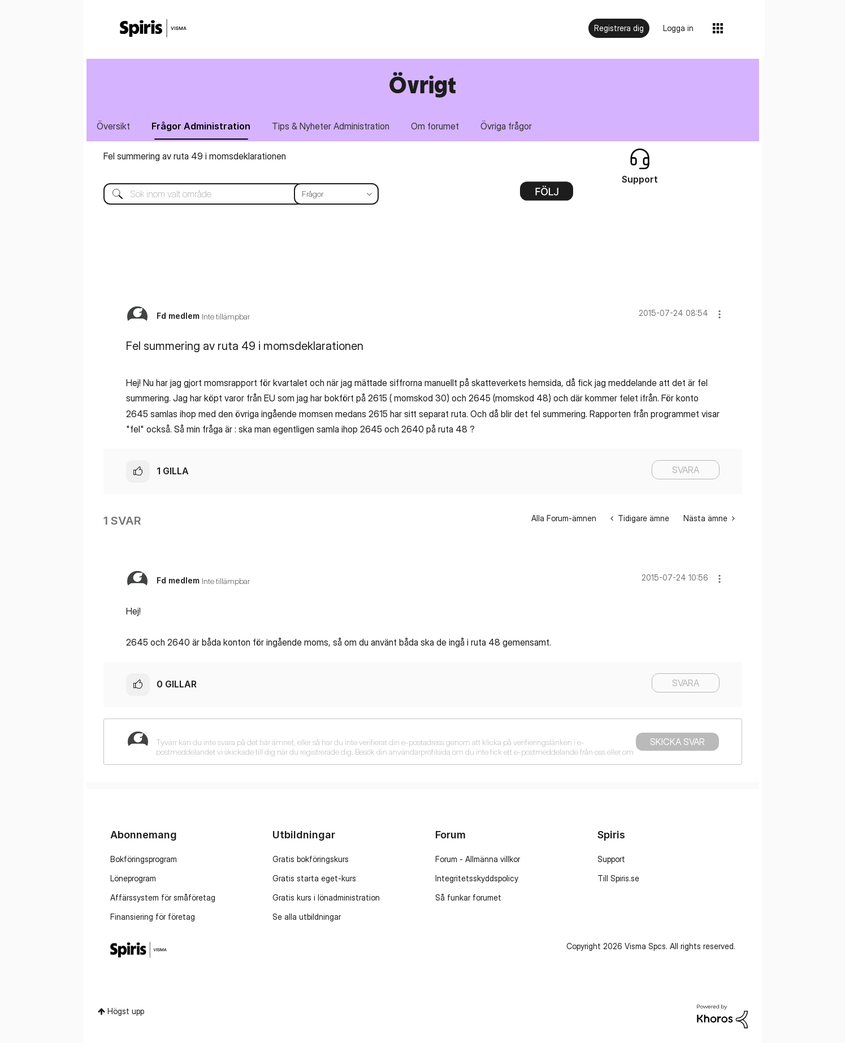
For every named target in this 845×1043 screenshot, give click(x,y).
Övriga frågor (506, 126)
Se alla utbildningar (306, 916)
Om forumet (435, 126)
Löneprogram (133, 878)
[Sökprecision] (336, 194)
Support (611, 859)
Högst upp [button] (125, 1011)
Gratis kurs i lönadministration (326, 897)
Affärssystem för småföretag (162, 897)
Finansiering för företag (152, 916)
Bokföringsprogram (143, 859)
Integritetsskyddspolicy (476, 878)
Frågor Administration (201, 126)
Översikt (114, 126)
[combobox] (232, 194)
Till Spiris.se (618, 878)
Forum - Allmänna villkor (477, 859)
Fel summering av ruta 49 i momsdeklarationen (194, 156)
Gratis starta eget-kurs (314, 878)
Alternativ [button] (546, 195)
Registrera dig (619, 28)
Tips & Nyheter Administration (331, 126)
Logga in (678, 28)
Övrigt (422, 84)
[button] (719, 314)
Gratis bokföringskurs (310, 859)
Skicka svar (677, 741)
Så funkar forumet (468, 897)
